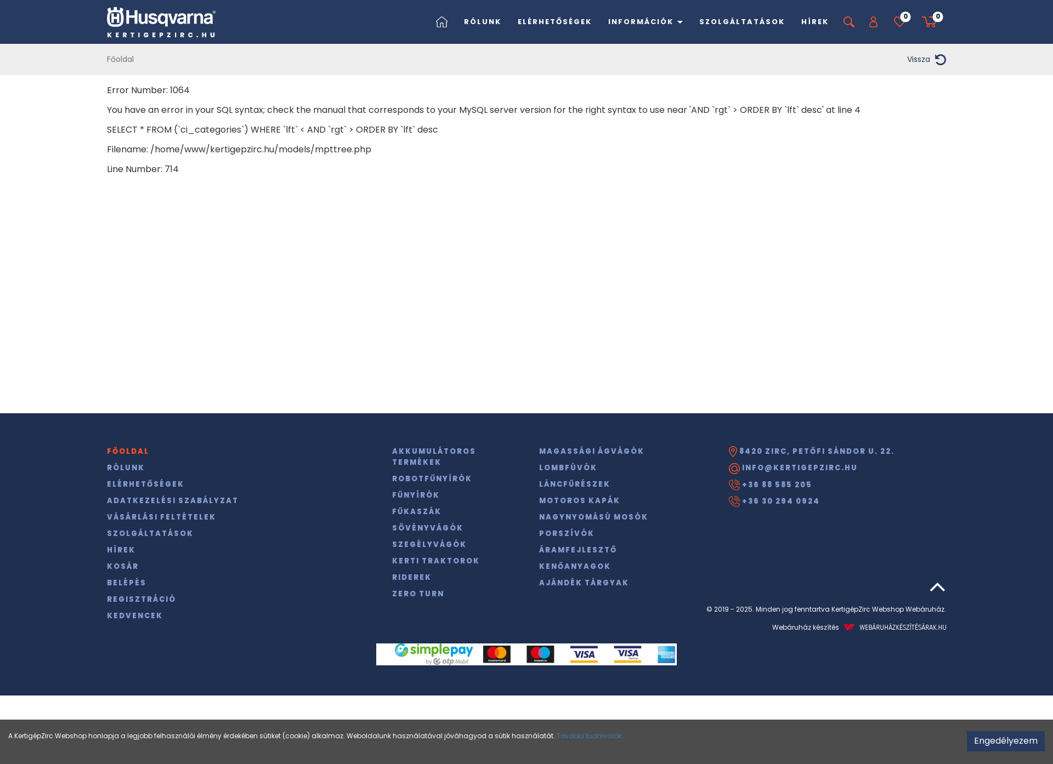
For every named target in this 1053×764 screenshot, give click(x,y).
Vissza (926, 59)
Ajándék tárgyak (584, 583)
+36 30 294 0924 (774, 501)
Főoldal (120, 59)
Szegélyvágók (429, 544)
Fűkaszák (416, 511)
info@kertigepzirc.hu (793, 468)
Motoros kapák (579, 500)
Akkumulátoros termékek (434, 456)
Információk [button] (645, 21)
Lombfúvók (568, 468)
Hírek (815, 21)
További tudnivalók (589, 735)
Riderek (412, 577)
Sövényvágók (427, 528)
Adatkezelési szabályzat (173, 500)
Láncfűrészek (574, 484)
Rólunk (482, 21)
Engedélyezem (1006, 740)
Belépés (126, 583)
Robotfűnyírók (432, 479)
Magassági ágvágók (591, 451)
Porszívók (567, 533)
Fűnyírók (416, 495)
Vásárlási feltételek (161, 517)
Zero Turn (418, 594)
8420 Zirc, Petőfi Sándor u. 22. (812, 451)
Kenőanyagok (575, 566)
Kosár (123, 566)
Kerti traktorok (436, 561)
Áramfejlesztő (578, 550)
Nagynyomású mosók (593, 517)
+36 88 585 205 (770, 485)
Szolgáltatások (742, 21)
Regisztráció (141, 599)
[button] (873, 22)
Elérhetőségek (555, 21)
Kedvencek (135, 616)
